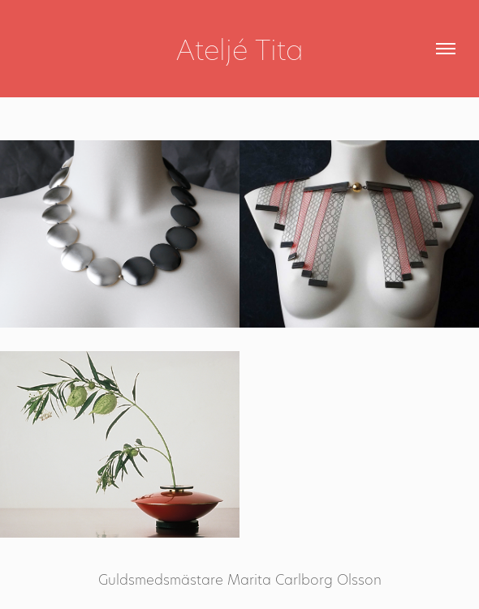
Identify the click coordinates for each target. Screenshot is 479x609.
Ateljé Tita (240, 48)
